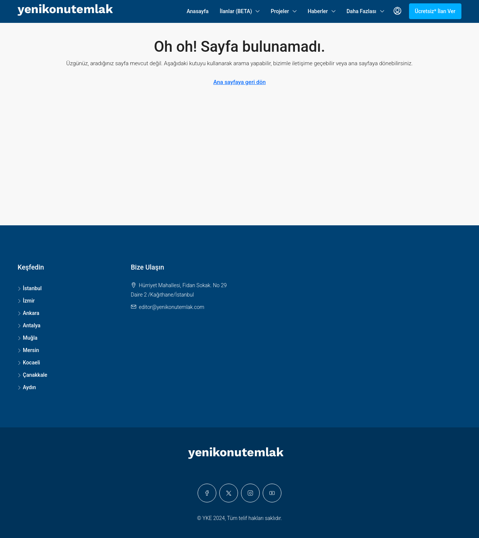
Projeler (280, 11)
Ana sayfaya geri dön (239, 82)
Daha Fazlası (361, 11)
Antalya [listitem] (29, 325)
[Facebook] (207, 493)
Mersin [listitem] (28, 350)
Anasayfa (198, 11)
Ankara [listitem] (28, 313)
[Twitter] (228, 493)
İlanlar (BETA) (236, 11)
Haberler (318, 11)
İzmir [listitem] (26, 301)
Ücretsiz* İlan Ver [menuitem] (435, 11)
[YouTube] (272, 493)
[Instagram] (250, 493)
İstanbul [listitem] (30, 288)
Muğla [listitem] (27, 338)
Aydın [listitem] (27, 387)
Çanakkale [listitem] (32, 375)
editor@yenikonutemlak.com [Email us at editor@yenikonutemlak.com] (171, 307)
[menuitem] (397, 11)
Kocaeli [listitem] (29, 363)
